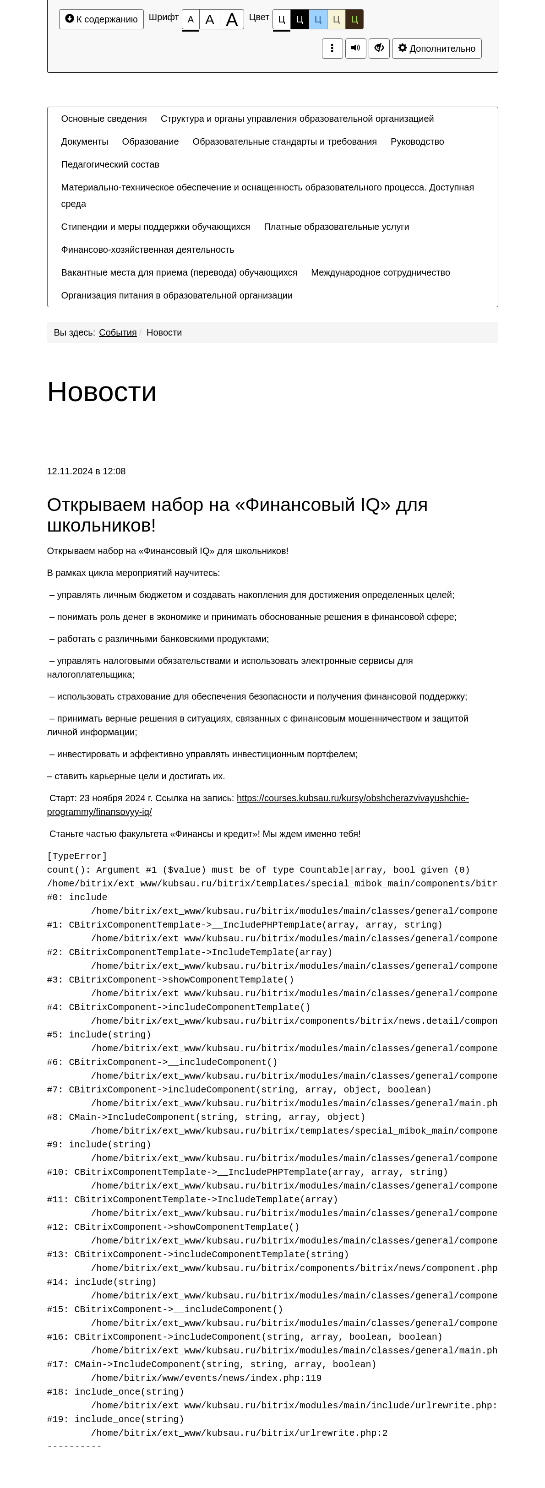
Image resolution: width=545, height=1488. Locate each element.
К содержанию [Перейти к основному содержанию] (101, 19)
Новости (164, 332)
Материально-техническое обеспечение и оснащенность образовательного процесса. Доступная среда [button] (267, 195)
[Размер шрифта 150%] (209, 19)
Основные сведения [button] (104, 119)
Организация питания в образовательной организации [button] (177, 295)
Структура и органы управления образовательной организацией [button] (297, 119)
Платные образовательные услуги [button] (336, 227)
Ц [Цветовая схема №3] (318, 19)
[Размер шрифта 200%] (232, 19)
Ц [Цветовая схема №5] (354, 19)
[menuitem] (104, 118)
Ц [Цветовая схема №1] (282, 21)
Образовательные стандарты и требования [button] (285, 141)
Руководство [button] (417, 141)
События (118, 332)
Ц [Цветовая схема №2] (299, 19)
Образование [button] (150, 141)
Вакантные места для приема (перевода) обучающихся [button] (179, 272)
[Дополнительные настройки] (379, 48)
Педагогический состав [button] (110, 164)
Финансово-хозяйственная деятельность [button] (147, 249)
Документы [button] (85, 141)
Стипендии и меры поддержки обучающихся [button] (156, 227)
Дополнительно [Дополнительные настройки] (437, 48)
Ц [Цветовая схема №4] (336, 19)
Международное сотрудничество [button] (380, 272)
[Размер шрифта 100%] (191, 19)
